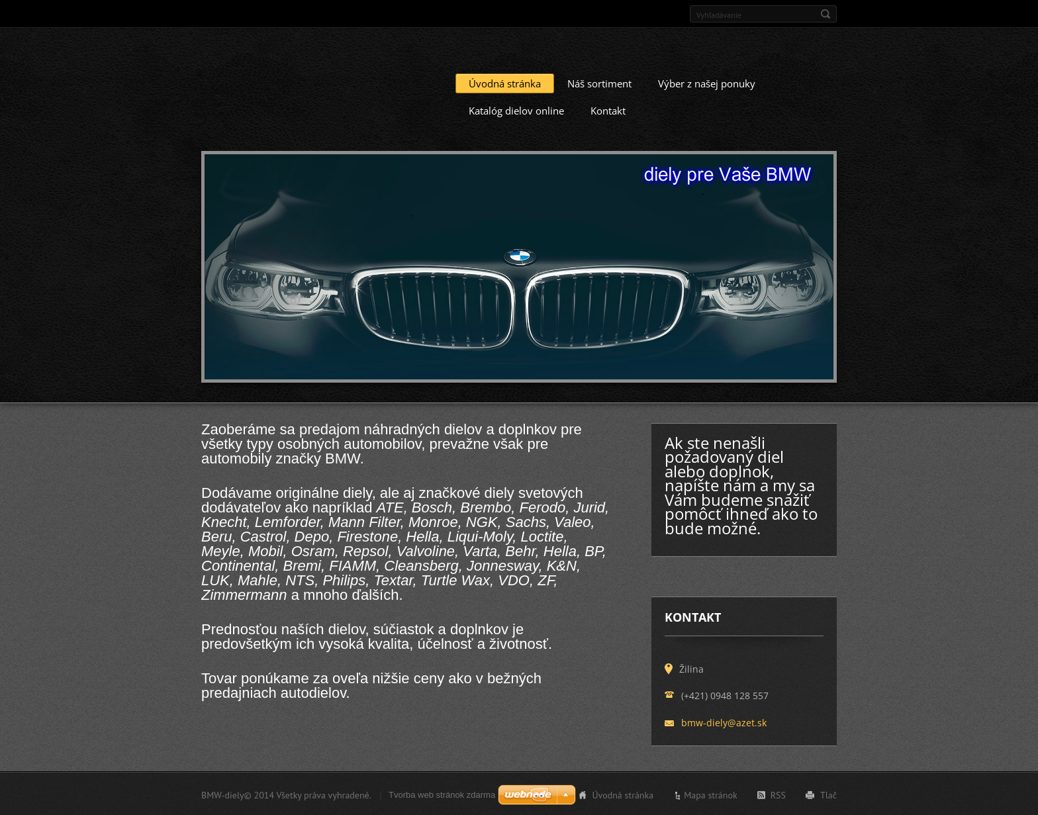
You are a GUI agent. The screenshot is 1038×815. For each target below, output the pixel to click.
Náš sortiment (599, 82)
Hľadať (825, 14)
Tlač (828, 794)
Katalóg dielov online (516, 109)
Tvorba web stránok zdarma (442, 793)
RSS (778, 794)
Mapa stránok (710, 794)
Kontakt (608, 109)
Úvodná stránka (505, 82)
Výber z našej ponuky (706, 82)
